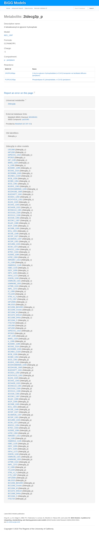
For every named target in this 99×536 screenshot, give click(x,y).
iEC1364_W (13, 312)
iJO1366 (11, 150)
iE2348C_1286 (14, 168)
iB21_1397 (8, 35)
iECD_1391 (13, 184)
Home (8, 8)
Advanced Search (17, 8)
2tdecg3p (11, 104)
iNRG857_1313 (14, 260)
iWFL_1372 (13, 289)
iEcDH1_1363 (14, 186)
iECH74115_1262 (15, 199)
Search (91, 8)
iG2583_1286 (13, 255)
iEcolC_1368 (13, 223)
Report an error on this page (19, 93)
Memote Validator (40, 8)
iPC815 (11, 157)
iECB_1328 (13, 178)
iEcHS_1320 (13, 202)
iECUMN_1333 (14, 244)
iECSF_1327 (13, 236)
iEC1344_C (13, 320)
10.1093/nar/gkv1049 (13, 522)
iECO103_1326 (14, 213)
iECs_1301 (12, 231)
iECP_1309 (13, 226)
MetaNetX (19, 124)
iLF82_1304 (13, 257)
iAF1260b (12, 302)
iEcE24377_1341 (15, 194)
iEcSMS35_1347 (15, 239)
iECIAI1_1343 (14, 205)
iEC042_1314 (14, 171)
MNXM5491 (33, 117)
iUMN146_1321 (14, 281)
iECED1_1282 (14, 197)
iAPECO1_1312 (14, 155)
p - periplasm (9, 60)
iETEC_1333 (13, 252)
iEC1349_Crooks (15, 310)
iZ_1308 (11, 291)
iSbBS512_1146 (15, 265)
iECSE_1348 (13, 234)
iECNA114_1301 (15, 210)
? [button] (34, 92)
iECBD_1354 (13, 181)
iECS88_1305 (14, 228)
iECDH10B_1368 (15, 192)
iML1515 (11, 304)
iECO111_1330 (14, 215)
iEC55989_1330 (15, 173)
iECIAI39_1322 (14, 207)
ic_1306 (11, 165)
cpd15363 (25, 119)
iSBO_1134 (13, 268)
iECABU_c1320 (14, 176)
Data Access (29, 8)
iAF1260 (11, 152)
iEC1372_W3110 (15, 315)
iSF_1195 (12, 160)
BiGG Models (15, 3)
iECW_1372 (13, 247)
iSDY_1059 (13, 270)
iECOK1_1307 (14, 220)
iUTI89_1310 (13, 286)
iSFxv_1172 (13, 276)
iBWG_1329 (13, 163)
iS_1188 (11, 262)
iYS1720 (11, 323)
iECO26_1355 (14, 218)
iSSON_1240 (13, 278)
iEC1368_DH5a (14, 318)
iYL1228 (11, 294)
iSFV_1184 (12, 273)
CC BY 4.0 (27, 124)
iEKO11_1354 (14, 249)
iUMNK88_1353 (14, 284)
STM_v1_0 (12, 297)
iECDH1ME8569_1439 (17, 189)
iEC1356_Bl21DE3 (16, 307)
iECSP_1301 (13, 241)
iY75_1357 (12, 299)
